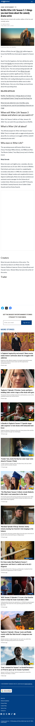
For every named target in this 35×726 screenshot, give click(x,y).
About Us (3, 698)
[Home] (5, 1)
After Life (19, 51)
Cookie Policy (4, 705)
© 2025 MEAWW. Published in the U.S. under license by (13, 683)
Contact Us (3, 710)
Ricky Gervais (25, 71)
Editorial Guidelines (5, 700)
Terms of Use (3, 708)
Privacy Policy (4, 703)
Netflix (9, 63)
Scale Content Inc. (28, 683)
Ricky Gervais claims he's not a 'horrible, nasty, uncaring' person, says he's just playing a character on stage (17, 105)
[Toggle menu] (32, 1)
